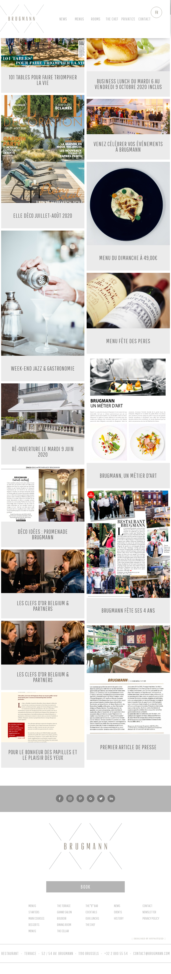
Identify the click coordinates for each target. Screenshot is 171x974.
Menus (80, 19)
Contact (145, 19)
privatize (129, 19)
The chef (113, 19)
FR (156, 12)
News (64, 19)
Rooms (96, 19)
